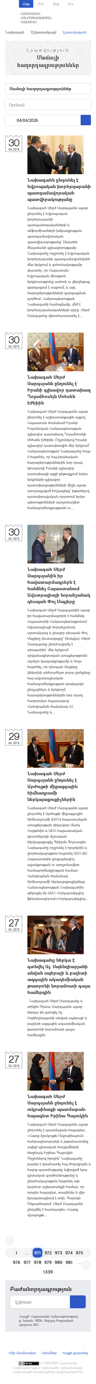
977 (27, 1262)
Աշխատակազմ (43, 32)
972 (48, 1252)
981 (69, 1262)
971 (37, 1252)
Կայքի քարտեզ (75, 1352)
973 (58, 1252)
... (11, 120)
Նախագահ (14, 32)
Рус (41, 3)
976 (16, 1262)
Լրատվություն (75, 32)
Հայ (26, 3)
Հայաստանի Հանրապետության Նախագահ (36, 18)
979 (48, 1262)
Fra (70, 3)
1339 (48, 1272)
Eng (56, 3)
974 (69, 1252)
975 (79, 1252)
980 (58, 1262)
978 (37, 1262)
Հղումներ (49, 1352)
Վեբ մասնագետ (22, 1352)
